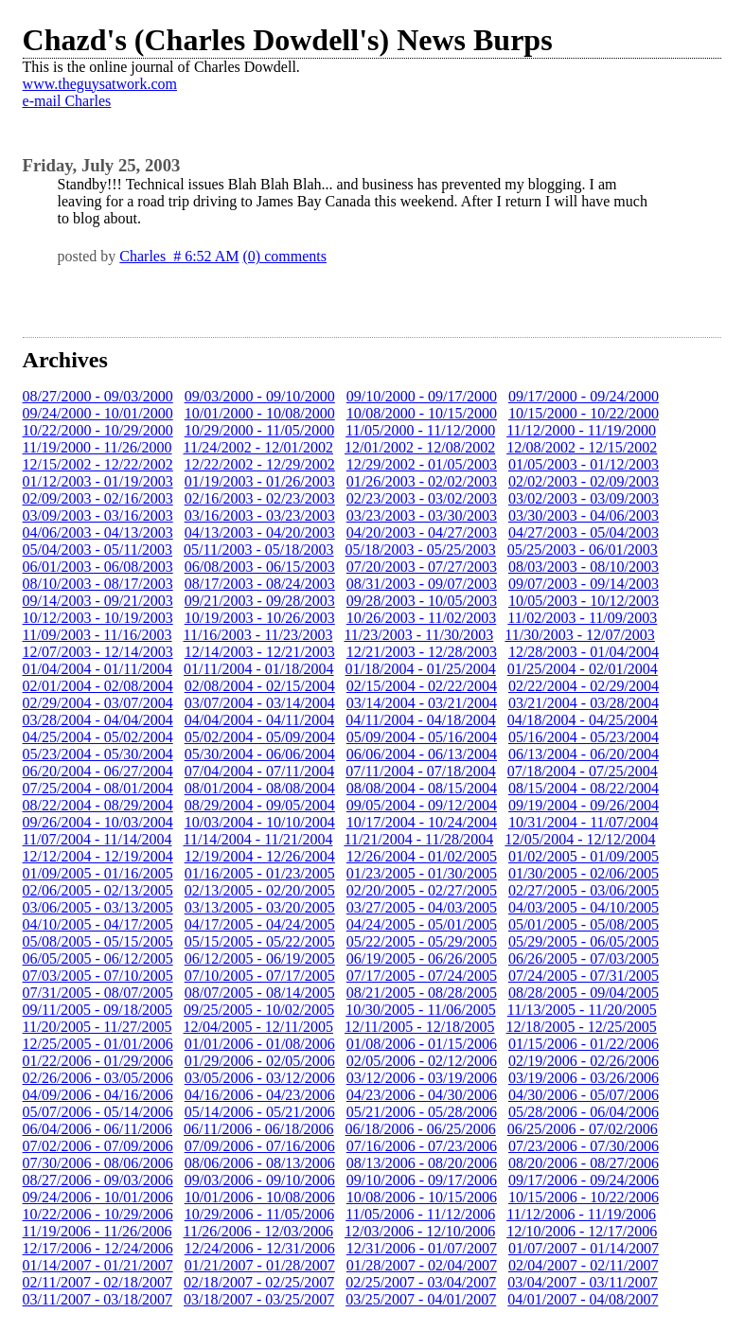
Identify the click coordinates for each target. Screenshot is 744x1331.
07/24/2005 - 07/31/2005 (583, 975)
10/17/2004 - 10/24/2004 (421, 822)
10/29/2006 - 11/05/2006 (260, 1214)
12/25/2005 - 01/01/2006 (98, 1044)
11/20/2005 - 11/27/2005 (97, 1027)
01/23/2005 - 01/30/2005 (421, 873)
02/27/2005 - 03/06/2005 (583, 890)
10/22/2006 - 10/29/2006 (98, 1214)
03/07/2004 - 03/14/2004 (260, 703)
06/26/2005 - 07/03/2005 (583, 958)
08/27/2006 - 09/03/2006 (98, 1180)
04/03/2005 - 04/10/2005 (583, 907)
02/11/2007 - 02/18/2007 (98, 1282)
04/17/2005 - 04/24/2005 (260, 924)
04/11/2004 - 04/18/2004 (420, 720)
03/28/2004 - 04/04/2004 (98, 720)
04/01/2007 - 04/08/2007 (582, 1299)
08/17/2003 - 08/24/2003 (260, 584)
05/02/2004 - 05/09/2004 (260, 737)
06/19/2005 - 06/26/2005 (421, 958)
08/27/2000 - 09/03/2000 (98, 396)
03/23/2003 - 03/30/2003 (421, 515)
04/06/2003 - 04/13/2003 (98, 532)
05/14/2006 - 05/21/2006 (260, 1112)
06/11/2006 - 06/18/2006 (259, 1129)
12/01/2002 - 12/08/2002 (420, 447)
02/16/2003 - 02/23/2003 (260, 498)
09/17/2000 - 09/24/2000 (583, 396)
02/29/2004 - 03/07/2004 (98, 703)
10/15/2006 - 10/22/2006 (583, 1197)
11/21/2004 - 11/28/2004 (418, 839)
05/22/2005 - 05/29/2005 (421, 941)
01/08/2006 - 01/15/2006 (421, 1044)
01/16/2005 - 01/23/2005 (260, 873)
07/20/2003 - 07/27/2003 (421, 567)
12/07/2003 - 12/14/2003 (98, 652)
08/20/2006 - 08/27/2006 (583, 1163)
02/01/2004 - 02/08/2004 (98, 686)
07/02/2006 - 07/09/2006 (98, 1146)
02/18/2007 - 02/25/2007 (259, 1282)
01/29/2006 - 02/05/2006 (260, 1061)
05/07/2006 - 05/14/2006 (98, 1112)
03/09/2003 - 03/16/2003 (98, 515)
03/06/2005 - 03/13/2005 (98, 907)
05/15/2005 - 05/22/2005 (260, 941)
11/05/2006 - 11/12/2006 (420, 1214)
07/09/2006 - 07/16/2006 (260, 1146)
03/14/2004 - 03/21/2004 (421, 703)
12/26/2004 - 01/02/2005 (421, 856)
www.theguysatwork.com (100, 84)
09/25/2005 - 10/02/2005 (259, 1010)
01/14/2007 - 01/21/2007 (98, 1265)
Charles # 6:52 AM (179, 256)
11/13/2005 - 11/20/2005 (582, 1010)
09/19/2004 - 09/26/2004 (583, 805)
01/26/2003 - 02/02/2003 (421, 481)
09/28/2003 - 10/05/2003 (421, 601)
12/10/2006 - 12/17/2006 (581, 1231)
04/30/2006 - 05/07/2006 (583, 1095)
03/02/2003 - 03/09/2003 (583, 498)
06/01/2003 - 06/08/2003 (98, 567)
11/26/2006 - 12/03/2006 (259, 1231)
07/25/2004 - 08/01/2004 (98, 788)
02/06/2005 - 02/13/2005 (98, 890)
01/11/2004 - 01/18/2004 (259, 669)
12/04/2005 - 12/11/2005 (259, 1027)
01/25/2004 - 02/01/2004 (582, 669)
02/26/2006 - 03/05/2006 (98, 1078)
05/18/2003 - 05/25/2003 (420, 549)
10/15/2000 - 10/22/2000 (583, 413)
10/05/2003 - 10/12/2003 (583, 601)
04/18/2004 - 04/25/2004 (582, 720)
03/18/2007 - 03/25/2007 (259, 1299)
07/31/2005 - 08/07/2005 (98, 993)
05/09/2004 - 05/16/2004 (421, 737)
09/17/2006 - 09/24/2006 (583, 1180)
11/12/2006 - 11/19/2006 (581, 1214)
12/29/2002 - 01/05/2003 (421, 464)
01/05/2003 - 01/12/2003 (583, 464)
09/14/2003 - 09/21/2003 (98, 601)
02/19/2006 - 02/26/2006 (583, 1061)
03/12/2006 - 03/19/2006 (421, 1078)
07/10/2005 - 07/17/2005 (260, 975)
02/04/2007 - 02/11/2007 (583, 1265)
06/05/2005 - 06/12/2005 (98, 958)
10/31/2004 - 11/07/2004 (583, 822)
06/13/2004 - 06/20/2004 (583, 754)
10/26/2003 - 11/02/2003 (421, 618)
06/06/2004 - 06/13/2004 (421, 754)
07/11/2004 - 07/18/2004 (420, 771)
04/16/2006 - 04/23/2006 (260, 1095)
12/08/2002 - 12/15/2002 (581, 447)
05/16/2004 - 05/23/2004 (583, 737)
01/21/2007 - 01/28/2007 (260, 1265)
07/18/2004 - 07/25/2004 (582, 771)
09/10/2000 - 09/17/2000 (421, 396)
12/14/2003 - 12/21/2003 (260, 652)
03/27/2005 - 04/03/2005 (421, 907)
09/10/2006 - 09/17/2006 (421, 1180)
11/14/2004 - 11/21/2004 (258, 839)
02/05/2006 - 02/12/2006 (421, 1061)
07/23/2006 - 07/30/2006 (583, 1146)
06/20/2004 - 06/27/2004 (98, 771)
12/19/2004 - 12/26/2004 (260, 856)
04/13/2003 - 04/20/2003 (260, 532)
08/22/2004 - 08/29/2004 (98, 805)
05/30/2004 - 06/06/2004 (260, 754)
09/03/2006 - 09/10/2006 (260, 1180)
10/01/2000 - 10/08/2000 (260, 413)
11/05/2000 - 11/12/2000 (420, 430)
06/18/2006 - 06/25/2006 (420, 1129)
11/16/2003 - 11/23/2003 (258, 635)
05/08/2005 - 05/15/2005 (98, 941)
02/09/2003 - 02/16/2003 (98, 498)
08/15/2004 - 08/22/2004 (583, 788)
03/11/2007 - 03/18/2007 (98, 1299)
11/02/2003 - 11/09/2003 (582, 618)
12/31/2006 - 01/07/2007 (421, 1248)
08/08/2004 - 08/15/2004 (421, 788)
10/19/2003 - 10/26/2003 (260, 618)
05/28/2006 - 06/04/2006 (583, 1112)
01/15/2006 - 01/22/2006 (583, 1044)
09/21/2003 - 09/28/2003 (260, 601)
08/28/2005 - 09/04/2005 (583, 993)
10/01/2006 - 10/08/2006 (260, 1197)
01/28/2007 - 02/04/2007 (421, 1265)
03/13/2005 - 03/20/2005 (260, 907)
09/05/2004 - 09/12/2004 (421, 805)
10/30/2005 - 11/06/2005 (420, 1010)
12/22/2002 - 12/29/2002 (260, 464)
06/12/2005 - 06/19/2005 (260, 958)
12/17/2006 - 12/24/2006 (98, 1248)
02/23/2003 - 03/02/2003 (421, 498)
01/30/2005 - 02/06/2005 (583, 873)
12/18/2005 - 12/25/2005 (581, 1027)
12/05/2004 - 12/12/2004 (580, 839)
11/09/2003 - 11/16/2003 (97, 635)
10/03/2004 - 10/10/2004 (260, 822)
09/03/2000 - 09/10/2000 (260, 396)
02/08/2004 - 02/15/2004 (260, 686)
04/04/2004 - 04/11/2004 (260, 720)
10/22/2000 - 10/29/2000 (98, 430)
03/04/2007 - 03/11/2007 (582, 1282)
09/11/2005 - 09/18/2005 (98, 1010)
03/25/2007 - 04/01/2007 (420, 1299)
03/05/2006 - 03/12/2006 (260, 1078)
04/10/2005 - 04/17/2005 (98, 924)
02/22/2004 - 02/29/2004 (583, 686)
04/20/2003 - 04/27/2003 (421, 532)
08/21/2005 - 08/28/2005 (421, 993)
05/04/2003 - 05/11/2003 (98, 549)
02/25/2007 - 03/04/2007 (420, 1282)
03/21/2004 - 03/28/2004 (583, 703)
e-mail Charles (67, 101)
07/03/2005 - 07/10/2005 (98, 975)
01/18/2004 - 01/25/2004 (420, 669)
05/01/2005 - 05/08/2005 (583, 924)
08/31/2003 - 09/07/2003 (421, 584)
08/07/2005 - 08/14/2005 (260, 993)
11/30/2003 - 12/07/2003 (580, 635)
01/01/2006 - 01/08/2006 (260, 1044)
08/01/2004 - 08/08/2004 (260, 788)
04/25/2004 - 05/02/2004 (98, 737)
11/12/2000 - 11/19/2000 (581, 430)
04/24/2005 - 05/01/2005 (421, 924)
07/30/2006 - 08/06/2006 (98, 1163)
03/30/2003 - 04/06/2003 (583, 515)
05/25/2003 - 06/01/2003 (582, 549)
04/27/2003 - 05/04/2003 (583, 532)
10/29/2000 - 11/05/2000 (260, 430)
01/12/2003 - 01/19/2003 (98, 481)
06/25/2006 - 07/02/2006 (582, 1129)
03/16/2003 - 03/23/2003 (260, 515)
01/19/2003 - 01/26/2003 (260, 481)
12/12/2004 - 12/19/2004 (98, 856)
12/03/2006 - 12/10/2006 (420, 1231)
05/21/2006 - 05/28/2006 (421, 1112)
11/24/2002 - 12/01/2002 (259, 447)
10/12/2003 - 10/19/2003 (98, 618)
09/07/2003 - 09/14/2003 (583, 584)
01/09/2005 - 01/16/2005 (98, 873)
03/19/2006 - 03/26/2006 (583, 1078)
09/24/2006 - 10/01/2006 (98, 1197)
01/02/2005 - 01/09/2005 (583, 856)
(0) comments (285, 256)
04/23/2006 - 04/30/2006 (421, 1095)
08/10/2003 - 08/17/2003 (98, 584)
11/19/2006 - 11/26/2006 (97, 1231)
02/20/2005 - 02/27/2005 (421, 890)
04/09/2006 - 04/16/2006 (98, 1095)
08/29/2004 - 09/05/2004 (260, 805)
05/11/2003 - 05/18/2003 (259, 549)
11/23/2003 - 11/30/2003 (418, 635)
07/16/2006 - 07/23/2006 (421, 1146)
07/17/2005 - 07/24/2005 (421, 975)
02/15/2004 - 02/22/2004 (421, 686)
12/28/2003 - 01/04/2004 (583, 652)
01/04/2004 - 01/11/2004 (98, 669)
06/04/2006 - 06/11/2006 (98, 1129)
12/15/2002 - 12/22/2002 (98, 464)
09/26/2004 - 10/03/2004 (98, 822)
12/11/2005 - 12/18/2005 (420, 1027)
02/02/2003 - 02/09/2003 (583, 481)
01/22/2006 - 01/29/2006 (98, 1061)
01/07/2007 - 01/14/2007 (583, 1248)
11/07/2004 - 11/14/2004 (97, 839)
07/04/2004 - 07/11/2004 (260, 771)
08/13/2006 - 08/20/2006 (421, 1163)
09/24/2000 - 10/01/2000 (98, 413)
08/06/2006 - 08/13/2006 (260, 1163)
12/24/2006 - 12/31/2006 (260, 1248)
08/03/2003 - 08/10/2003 (583, 567)
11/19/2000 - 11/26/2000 (97, 447)
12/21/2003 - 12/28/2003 (421, 652)
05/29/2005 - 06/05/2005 (583, 941)
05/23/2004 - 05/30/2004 (98, 754)
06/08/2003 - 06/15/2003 (260, 567)
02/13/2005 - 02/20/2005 (260, 890)
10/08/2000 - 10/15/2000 (421, 413)
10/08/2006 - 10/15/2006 (421, 1197)
